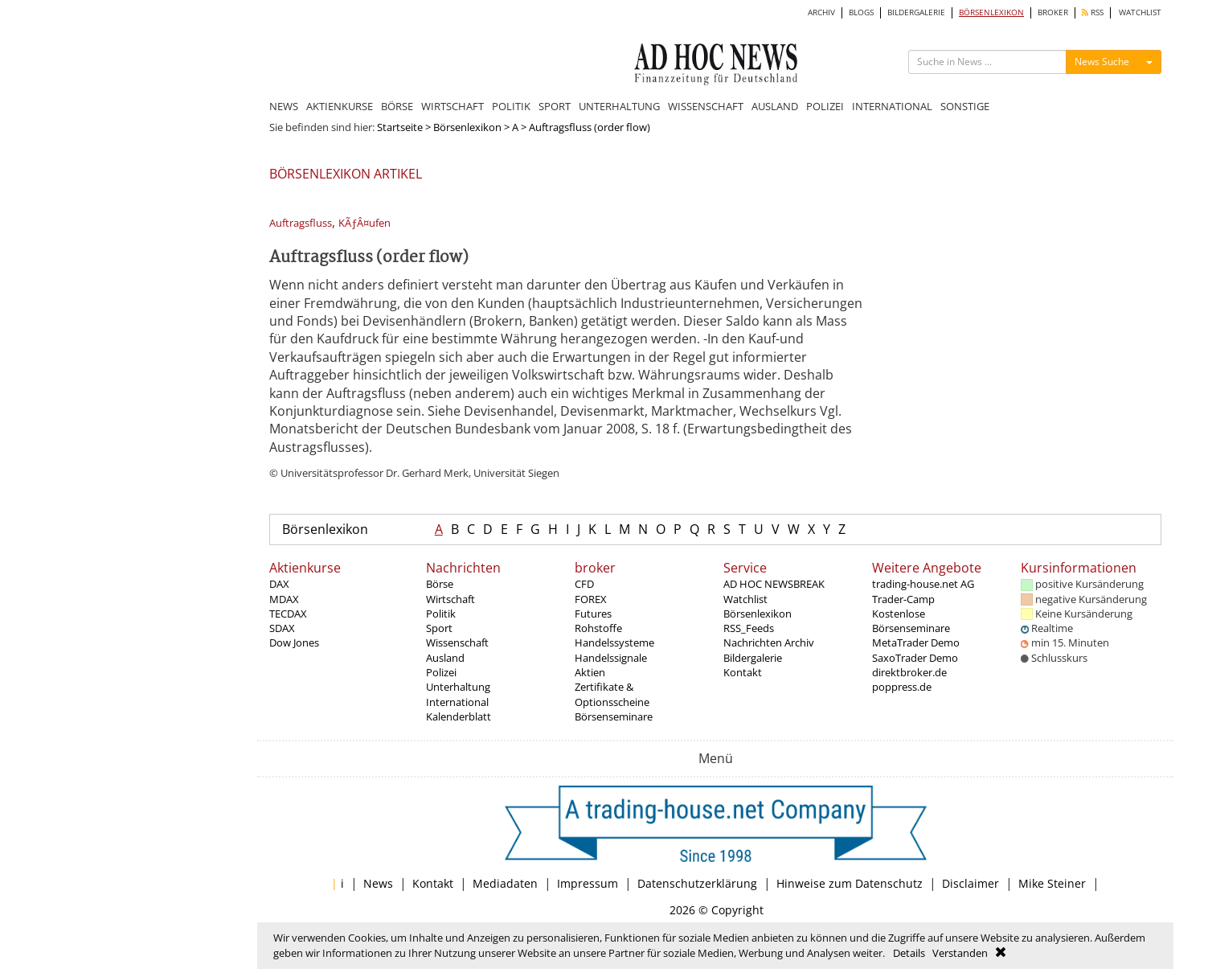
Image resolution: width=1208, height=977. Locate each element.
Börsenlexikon (467, 127)
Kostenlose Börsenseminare (911, 620)
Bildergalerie (752, 658)
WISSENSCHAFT (705, 106)
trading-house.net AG (923, 584)
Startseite (400, 127)
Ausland (445, 658)
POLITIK (511, 106)
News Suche (1102, 61)
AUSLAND (774, 106)
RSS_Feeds (748, 628)
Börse (439, 584)
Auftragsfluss (300, 223)
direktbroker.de (909, 672)
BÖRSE (397, 106)
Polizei (441, 672)
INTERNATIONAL (892, 106)
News (378, 883)
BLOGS (861, 12)
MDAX (284, 599)
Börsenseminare (614, 716)
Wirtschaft (450, 599)
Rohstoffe (598, 628)
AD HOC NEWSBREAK (774, 584)
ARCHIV (821, 12)
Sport (439, 628)
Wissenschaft (457, 642)
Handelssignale (611, 658)
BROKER (1053, 12)
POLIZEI (825, 106)
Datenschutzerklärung (697, 883)
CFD (584, 584)
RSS (1093, 12)
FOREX (591, 599)
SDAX (282, 628)
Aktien (590, 672)
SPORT (554, 106)
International (457, 702)
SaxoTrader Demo (915, 658)
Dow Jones (294, 642)
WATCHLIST (1140, 12)
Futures (593, 613)
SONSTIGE (964, 106)
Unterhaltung (458, 686)
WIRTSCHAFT (452, 106)
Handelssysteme (614, 642)
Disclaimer (970, 883)
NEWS (283, 106)
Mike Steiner (1052, 883)
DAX (279, 584)
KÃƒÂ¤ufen (364, 223)
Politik (441, 613)
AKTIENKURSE (339, 106)
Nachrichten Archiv (768, 642)
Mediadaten (505, 883)
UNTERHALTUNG (619, 106)
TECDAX (288, 613)
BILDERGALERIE (916, 12)
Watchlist (745, 599)
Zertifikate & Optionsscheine (612, 693)
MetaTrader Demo (916, 642)
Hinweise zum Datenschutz (849, 883)
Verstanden (960, 953)
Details (909, 953)
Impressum (587, 883)
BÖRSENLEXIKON (991, 12)
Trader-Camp (903, 599)
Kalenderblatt (458, 716)
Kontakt (742, 672)
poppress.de (902, 686)
